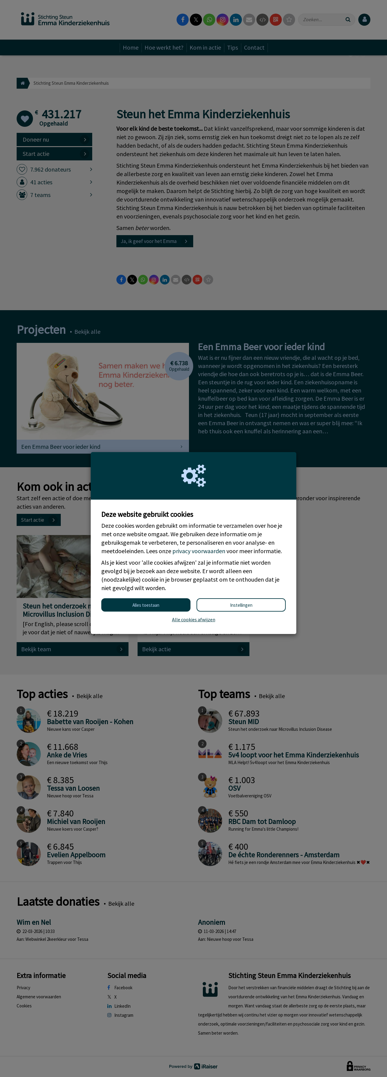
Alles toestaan (145, 605)
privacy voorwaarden (198, 551)
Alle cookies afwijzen (193, 619)
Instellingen (241, 605)
